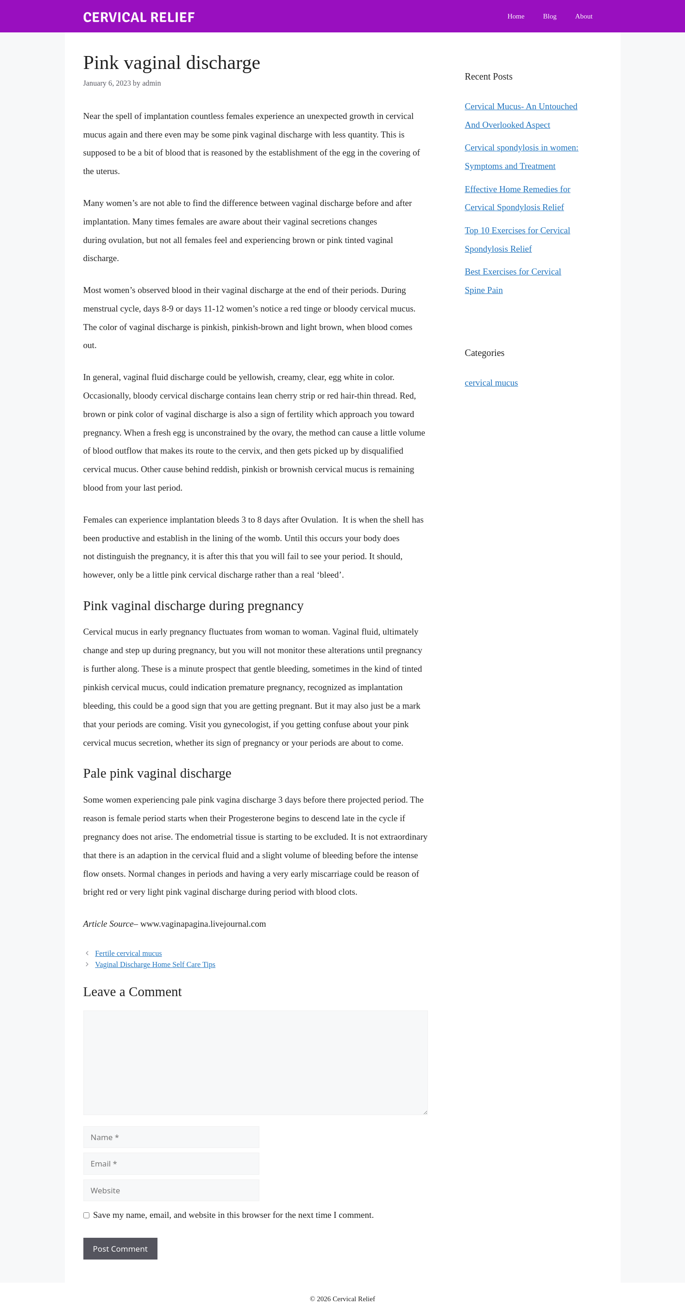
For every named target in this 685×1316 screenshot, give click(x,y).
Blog (549, 16)
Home (516, 16)
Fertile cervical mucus (128, 953)
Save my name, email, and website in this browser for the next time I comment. (233, 1215)
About (584, 16)
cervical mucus (491, 382)
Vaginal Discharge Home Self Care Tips (155, 964)
